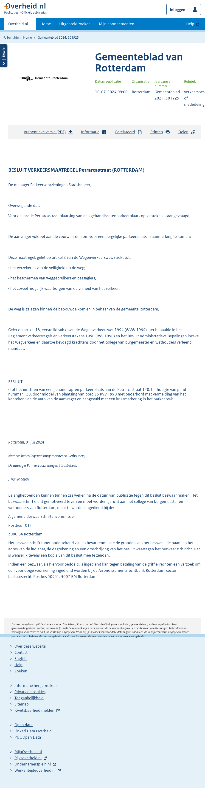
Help (18, 664)
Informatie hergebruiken (35, 685)
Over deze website (30, 646)
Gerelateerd (128, 132)
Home (45, 23)
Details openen (3, 55)
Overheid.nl (18, 25)
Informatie (94, 132)
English (20, 658)
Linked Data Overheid (33, 731)
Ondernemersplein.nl (32, 764)
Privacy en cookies (29, 691)
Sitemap (21, 704)
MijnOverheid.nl (28, 751)
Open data (23, 724)
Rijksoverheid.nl (28, 757)
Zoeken (20, 671)
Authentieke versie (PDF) (48, 133)
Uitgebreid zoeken (75, 23)
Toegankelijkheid (29, 697)
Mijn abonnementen (116, 23)
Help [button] (190, 23)
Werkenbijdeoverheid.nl (35, 770)
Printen (160, 132)
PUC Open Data (27, 737)
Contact (21, 652)
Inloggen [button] (177, 9)
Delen (187, 132)
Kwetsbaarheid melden (34, 710)
